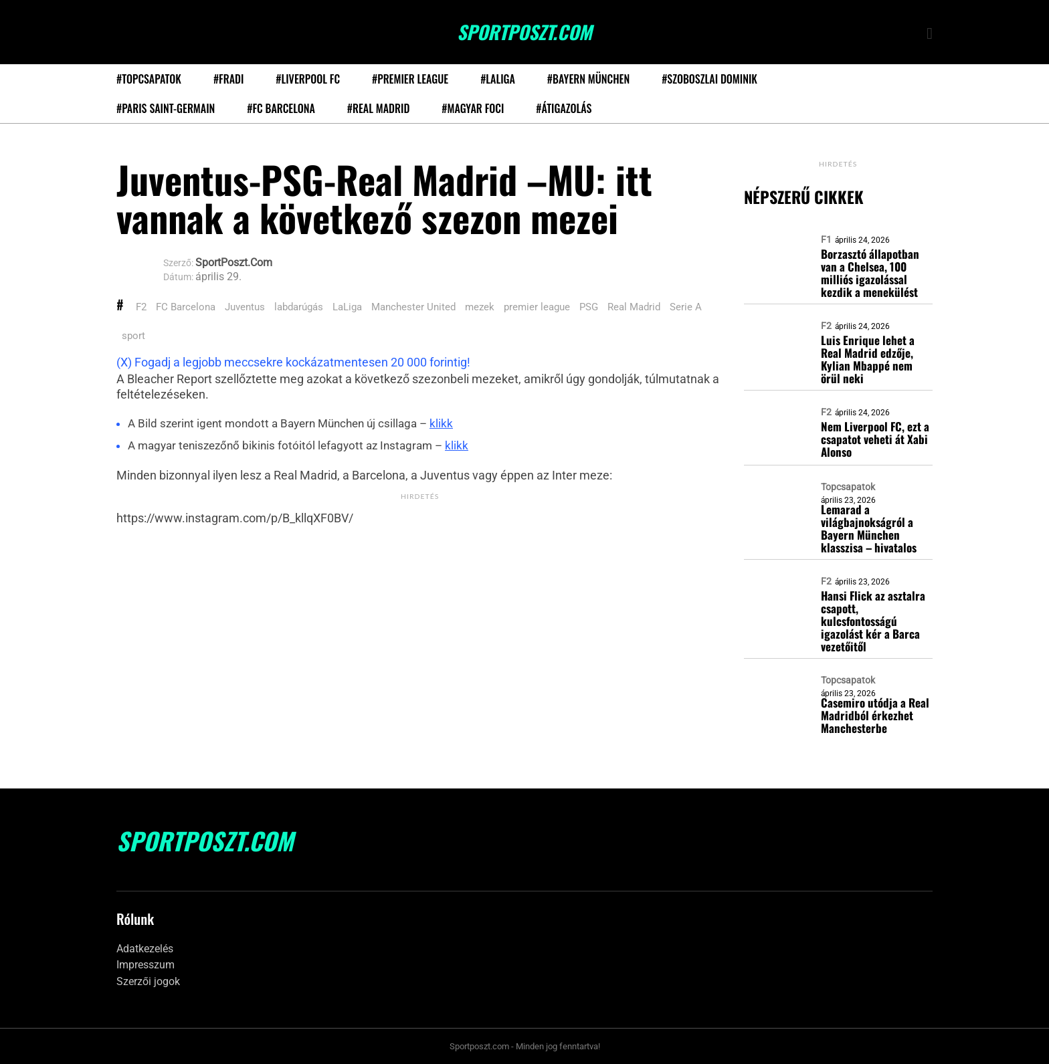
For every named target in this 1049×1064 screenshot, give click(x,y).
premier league (537, 307)
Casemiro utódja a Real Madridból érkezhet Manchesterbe (875, 715)
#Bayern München (588, 79)
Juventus (245, 307)
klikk (441, 423)
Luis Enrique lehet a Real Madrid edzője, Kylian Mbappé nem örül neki (868, 359)
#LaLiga (497, 79)
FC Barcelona (185, 307)
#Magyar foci (473, 108)
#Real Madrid (378, 108)
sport (133, 336)
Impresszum (145, 964)
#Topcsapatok (148, 79)
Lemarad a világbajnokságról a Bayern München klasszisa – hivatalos (869, 528)
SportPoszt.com (524, 32)
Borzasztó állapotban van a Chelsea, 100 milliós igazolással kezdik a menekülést (870, 272)
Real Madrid (633, 307)
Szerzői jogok (148, 981)
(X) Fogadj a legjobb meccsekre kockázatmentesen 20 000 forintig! (293, 362)
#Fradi (228, 79)
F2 (141, 307)
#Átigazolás (563, 108)
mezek (479, 307)
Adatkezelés (144, 948)
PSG (588, 307)
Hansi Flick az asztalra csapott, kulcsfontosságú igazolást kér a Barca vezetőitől (873, 621)
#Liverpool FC (308, 79)
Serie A (686, 307)
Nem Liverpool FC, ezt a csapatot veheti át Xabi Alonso (875, 439)
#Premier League (410, 79)
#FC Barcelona (281, 108)
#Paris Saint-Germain (165, 108)
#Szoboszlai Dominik (709, 79)
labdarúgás (298, 307)
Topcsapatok (848, 487)
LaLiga (347, 307)
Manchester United (413, 307)
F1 (826, 239)
